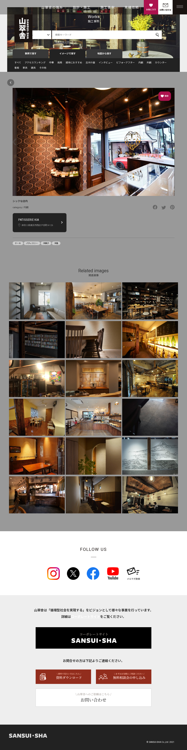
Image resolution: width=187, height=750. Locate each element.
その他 (42, 69)
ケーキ (18, 245)
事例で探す (31, 55)
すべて (17, 64)
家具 (25, 69)
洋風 (56, 245)
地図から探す (104, 55)
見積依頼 (132, 7)
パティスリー (32, 245)
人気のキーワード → (74, 42)
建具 (33, 69)
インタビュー (106, 64)
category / (18, 209)
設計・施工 (82, 7)
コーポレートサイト (85, 618)
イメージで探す (67, 55)
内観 (140, 64)
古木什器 (90, 64)
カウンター (161, 64)
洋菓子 (46, 245)
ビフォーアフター (125, 64)
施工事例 (107, 7)
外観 (149, 64)
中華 (51, 64)
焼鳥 (59, 64)
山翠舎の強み (52, 7)
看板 (16, 69)
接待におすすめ (74, 64)
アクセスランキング (35, 64)
